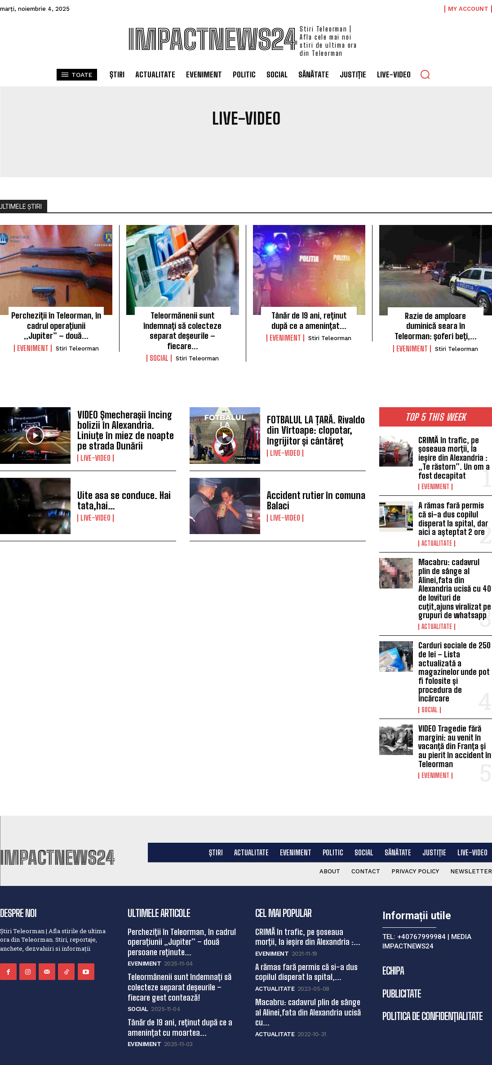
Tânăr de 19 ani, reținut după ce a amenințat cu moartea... (180, 1001)
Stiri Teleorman (77, 347)
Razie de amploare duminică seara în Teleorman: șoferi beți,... (435, 325)
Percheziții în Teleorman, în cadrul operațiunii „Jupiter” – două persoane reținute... (181, 917)
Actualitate (436, 538)
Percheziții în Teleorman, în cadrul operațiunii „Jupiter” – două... (56, 324)
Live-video (95, 455)
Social (159, 356)
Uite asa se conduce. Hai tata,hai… (120, 498)
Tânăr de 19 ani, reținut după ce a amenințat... (308, 320)
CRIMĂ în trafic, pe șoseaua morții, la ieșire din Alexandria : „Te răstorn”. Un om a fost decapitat (453, 454)
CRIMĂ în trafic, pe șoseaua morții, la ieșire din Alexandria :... (307, 913)
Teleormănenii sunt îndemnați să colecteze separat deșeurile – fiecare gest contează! (179, 961)
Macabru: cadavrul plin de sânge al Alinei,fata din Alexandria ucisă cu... (307, 986)
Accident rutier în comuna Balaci (313, 498)
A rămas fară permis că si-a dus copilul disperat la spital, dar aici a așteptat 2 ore (453, 513)
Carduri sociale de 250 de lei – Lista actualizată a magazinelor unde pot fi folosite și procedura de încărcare (454, 657)
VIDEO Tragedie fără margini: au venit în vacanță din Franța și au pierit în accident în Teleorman (453, 724)
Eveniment (33, 347)
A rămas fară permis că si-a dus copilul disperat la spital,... (306, 947)
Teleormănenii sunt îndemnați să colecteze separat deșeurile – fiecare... (182, 329)
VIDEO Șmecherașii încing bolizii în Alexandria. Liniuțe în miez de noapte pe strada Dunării (126, 428)
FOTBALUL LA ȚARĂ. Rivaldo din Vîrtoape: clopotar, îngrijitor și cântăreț (312, 428)
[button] (425, 74)
